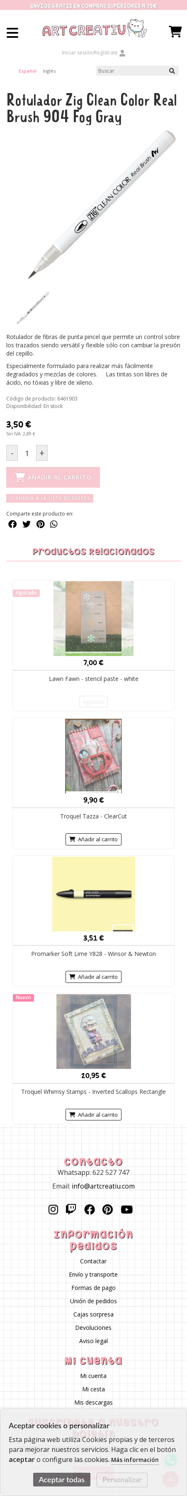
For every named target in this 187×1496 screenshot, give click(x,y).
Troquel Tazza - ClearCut (93, 816)
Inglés (49, 71)
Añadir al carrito (93, 839)
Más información (135, 1460)
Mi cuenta (93, 1376)
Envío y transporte (93, 1275)
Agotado (93, 701)
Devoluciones (93, 1328)
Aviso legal (93, 1341)
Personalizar (121, 1479)
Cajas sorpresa (93, 1315)
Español (27, 71)
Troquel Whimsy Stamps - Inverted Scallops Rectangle (93, 1092)
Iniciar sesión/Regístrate (94, 52)
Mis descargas (93, 1403)
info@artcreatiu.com (103, 1186)
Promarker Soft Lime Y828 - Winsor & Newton (93, 954)
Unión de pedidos (93, 1301)
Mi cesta (93, 1389)
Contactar (93, 1261)
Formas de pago (93, 1288)
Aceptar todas (62, 1479)
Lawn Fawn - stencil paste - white (93, 679)
